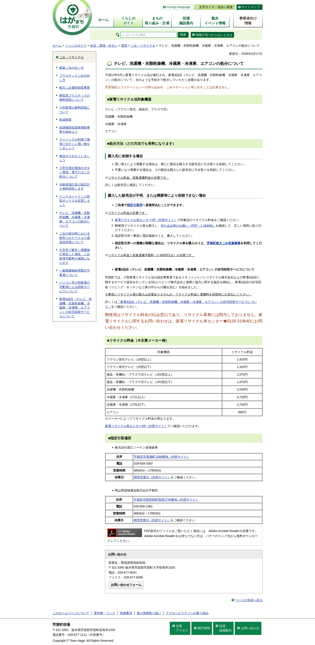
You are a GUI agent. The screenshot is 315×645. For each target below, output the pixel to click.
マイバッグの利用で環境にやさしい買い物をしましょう (74, 144)
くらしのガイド (76, 45)
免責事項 (126, 613)
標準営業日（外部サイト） (152, 477)
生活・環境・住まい (104, 45)
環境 (124, 45)
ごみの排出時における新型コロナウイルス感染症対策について (74, 238)
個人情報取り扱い (149, 613)
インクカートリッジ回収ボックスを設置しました (74, 201)
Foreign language (178, 7)
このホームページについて (70, 613)
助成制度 (65, 119)
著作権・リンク (104, 613)
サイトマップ (251, 7)
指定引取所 (134, 205)
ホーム (57, 45)
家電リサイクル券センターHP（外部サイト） (146, 220)
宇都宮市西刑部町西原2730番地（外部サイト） (166, 499)
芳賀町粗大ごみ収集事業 (223, 243)
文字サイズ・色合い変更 (216, 7)
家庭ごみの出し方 (71, 67)
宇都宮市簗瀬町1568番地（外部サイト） (162, 456)
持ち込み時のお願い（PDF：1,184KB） (188, 225)
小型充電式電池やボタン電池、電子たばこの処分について (74, 172)
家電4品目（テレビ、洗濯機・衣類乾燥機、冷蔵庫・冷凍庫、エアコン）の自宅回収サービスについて (75, 307)
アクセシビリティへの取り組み (187, 613)
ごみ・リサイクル (143, 45)
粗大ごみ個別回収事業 (74, 87)
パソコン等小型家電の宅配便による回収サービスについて (74, 287)
